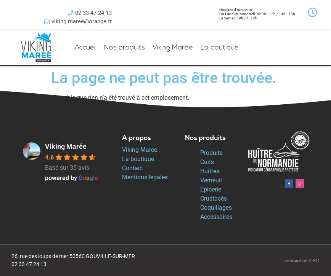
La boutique (220, 47)
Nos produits (124, 47)
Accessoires (216, 216)
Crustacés (213, 198)
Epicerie (210, 189)
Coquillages (216, 207)
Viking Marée (173, 47)
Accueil (85, 47)
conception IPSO (302, 261)
